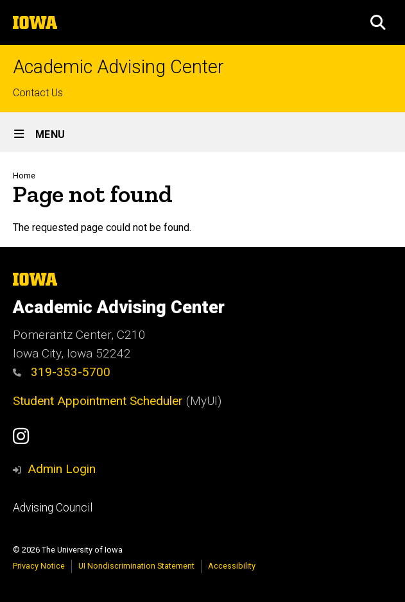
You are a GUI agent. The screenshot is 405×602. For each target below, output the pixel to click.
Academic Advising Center (118, 67)
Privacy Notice (39, 566)
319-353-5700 (61, 372)
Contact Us (38, 93)
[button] (378, 22)
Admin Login (62, 468)
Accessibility (231, 566)
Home (24, 175)
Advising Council (52, 507)
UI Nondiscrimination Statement (136, 566)
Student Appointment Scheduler (98, 400)
